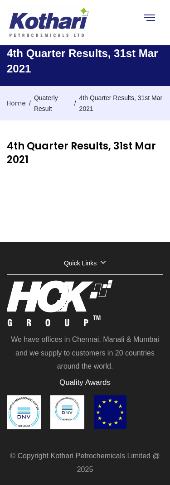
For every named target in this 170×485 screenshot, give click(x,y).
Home (16, 103)
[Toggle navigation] (148, 17)
